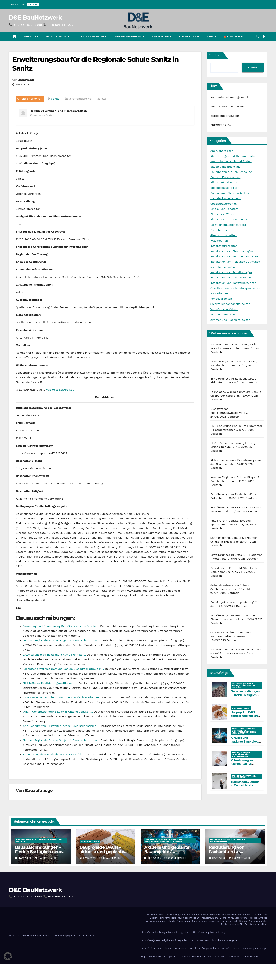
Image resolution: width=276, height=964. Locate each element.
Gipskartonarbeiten (223, 235)
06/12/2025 (155, 858)
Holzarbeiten (219, 240)
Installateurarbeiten (223, 246)
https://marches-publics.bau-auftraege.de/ (215, 940)
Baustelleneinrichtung (225, 166)
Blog (143, 956)
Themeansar (87, 935)
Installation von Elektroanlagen (231, 251)
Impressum (251, 956)
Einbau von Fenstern (224, 209)
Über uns (31, 36)
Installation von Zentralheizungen (233, 282)
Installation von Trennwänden (230, 277)
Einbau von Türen (222, 214)
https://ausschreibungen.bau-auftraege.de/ (164, 932)
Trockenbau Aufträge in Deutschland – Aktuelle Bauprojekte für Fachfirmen (245, 787)
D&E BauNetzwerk (35, 17)
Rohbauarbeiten (221, 298)
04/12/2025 (219, 858)
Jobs (210, 36)
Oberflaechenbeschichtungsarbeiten (235, 288)
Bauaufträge (56, 36)
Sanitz (55, 98)
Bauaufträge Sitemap (254, 948)
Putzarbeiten (219, 293)
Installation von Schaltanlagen (231, 272)
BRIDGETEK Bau (221, 125)
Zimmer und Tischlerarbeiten (230, 319)
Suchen (215, 55)
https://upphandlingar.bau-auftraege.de (217, 948)
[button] (257, 36)
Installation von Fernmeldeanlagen (234, 256)
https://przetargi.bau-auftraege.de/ (211, 932)
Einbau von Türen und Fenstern (231, 219)
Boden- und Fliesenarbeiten (229, 193)
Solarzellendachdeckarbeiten (230, 304)
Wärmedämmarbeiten (225, 314)
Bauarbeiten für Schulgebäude (231, 172)
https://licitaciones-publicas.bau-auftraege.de (166, 948)
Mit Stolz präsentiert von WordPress (29, 935)
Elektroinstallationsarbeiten (229, 224)
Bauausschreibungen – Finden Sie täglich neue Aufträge (243, 685)
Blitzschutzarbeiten (223, 182)
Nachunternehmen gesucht (229, 97)
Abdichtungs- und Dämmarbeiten (233, 156)
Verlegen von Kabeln (224, 309)
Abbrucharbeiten (221, 150)
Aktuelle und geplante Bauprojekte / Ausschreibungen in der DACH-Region (244, 731)
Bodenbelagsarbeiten (224, 187)
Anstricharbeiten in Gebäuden (231, 161)
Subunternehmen (128, 36)
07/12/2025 (25, 858)
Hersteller (160, 36)
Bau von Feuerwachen (225, 177)
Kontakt (219, 956)
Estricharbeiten (220, 230)
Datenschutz (235, 956)
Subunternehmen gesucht (228, 106)
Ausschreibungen (91, 36)
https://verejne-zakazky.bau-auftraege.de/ (164, 940)
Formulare (188, 36)
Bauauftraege (26, 80)
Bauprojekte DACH (241, 708)
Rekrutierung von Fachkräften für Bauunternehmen (241, 754)
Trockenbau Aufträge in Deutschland (244, 777)
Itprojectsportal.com (224, 115)
